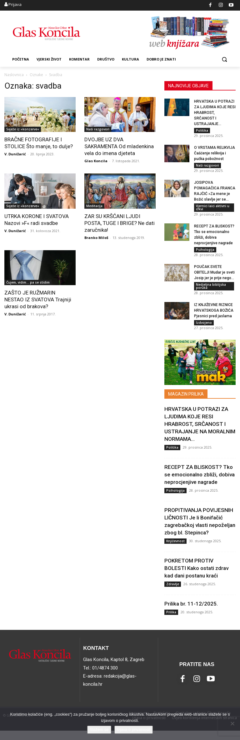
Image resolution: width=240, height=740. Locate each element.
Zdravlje (172, 593)
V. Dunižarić (15, 154)
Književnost (175, 550)
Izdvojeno (204, 330)
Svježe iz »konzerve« (22, 129)
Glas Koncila (96, 160)
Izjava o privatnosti (134, 729)
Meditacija (94, 206)
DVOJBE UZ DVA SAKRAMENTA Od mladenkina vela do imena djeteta (119, 146)
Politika (202, 130)
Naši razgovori (97, 129)
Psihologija (205, 254)
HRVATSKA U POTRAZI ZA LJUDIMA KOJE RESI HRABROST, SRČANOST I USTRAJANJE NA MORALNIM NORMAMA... (199, 433)
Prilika (171, 621)
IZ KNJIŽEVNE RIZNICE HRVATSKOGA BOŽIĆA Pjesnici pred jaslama (213, 318)
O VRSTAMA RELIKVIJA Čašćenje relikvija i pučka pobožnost (214, 155)
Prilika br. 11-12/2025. (191, 613)
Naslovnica (14, 74)
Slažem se (99, 729)
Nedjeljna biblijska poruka (211, 292)
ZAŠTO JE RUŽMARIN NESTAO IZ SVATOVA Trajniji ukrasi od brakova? (37, 299)
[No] (232, 723)
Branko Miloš (96, 237)
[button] (224, 59)
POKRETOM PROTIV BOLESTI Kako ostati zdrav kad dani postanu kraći (196, 577)
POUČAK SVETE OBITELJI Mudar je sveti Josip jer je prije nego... (214, 278)
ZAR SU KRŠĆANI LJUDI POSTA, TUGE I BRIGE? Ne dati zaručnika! (119, 223)
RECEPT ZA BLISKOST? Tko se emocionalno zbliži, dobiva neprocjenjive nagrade (199, 483)
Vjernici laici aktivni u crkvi (212, 210)
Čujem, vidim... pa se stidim (28, 282)
